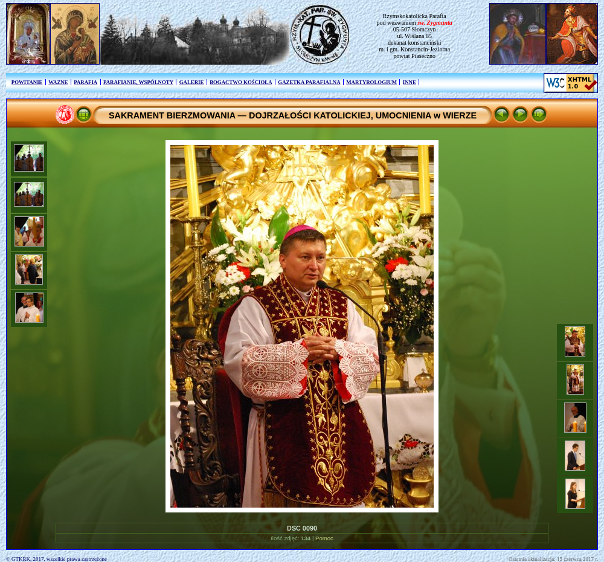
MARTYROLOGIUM (371, 82)
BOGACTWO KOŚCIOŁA (241, 82)
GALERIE (191, 82)
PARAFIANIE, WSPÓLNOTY (138, 82)
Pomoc (324, 538)
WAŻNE (58, 82)
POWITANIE (27, 82)
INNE (409, 82)
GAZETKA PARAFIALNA (309, 82)
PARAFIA (85, 82)
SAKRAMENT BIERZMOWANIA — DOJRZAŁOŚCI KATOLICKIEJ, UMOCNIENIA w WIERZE (293, 115)
